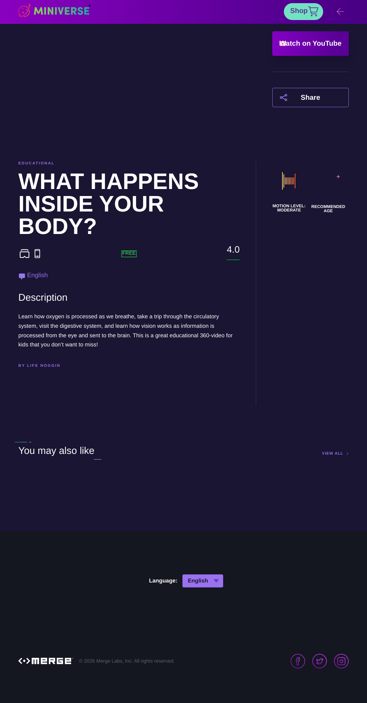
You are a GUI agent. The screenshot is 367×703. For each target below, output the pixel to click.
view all (332, 454)
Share (310, 98)
